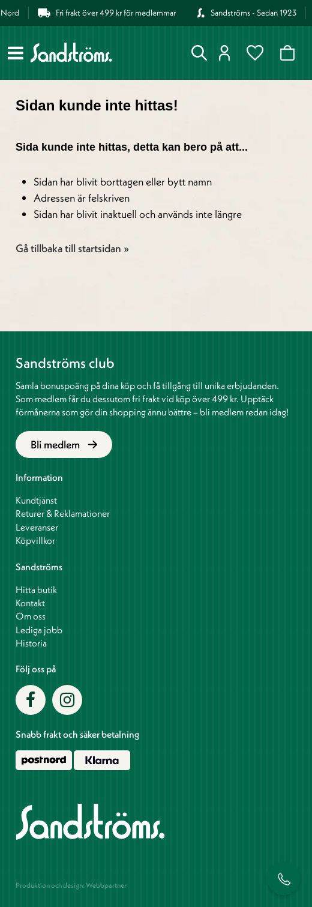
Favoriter (255, 53)
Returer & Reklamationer (63, 513)
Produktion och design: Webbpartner (71, 885)
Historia (31, 643)
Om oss (31, 616)
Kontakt (30, 603)
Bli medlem (64, 444)
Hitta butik (36, 589)
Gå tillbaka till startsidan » (72, 248)
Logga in (224, 53)
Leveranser (37, 527)
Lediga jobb (39, 630)
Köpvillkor (35, 540)
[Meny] (15, 53)
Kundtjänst (36, 500)
